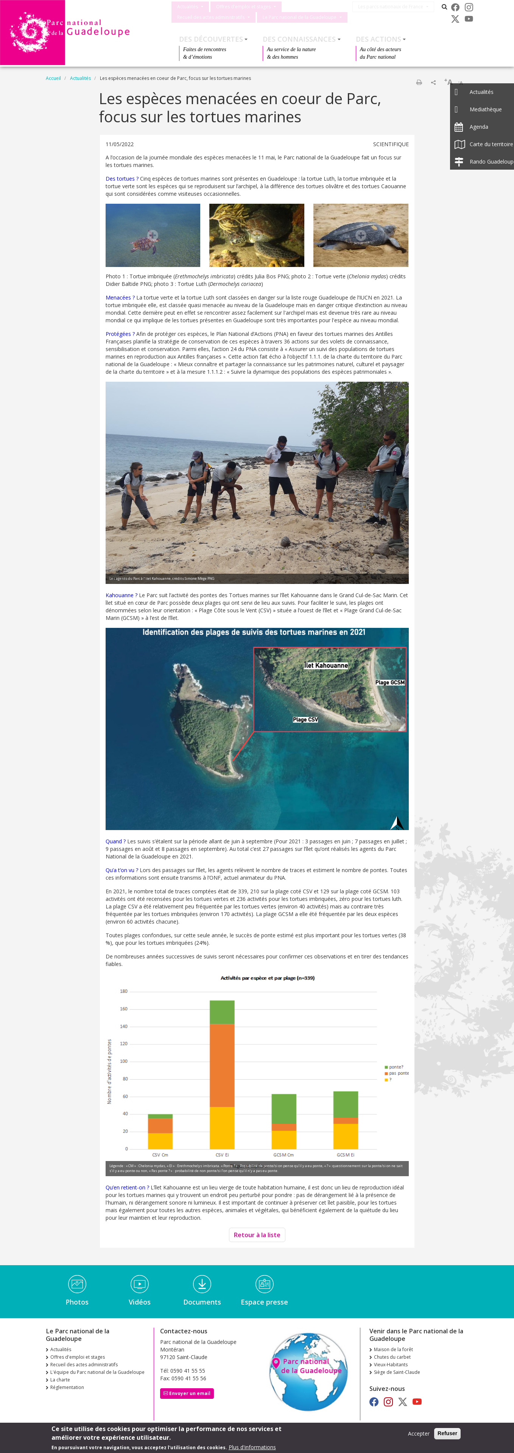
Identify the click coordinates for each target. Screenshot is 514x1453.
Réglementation (67, 1387)
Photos (77, 1301)
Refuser (447, 1433)
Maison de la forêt (393, 1349)
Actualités (187, 6)
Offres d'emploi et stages (243, 6)
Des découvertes (211, 39)
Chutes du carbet (392, 1357)
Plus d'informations (252, 1447)
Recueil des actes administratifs (211, 17)
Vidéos (140, 1301)
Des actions (378, 39)
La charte (60, 1380)
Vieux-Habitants (391, 1364)
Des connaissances (299, 39)
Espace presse (264, 1301)
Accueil (53, 78)
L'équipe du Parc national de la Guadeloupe (97, 1372)
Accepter (419, 1433)
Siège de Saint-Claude (397, 1372)
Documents (202, 1301)
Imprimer (419, 82)
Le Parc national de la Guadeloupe (299, 17)
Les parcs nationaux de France (393, 6)
